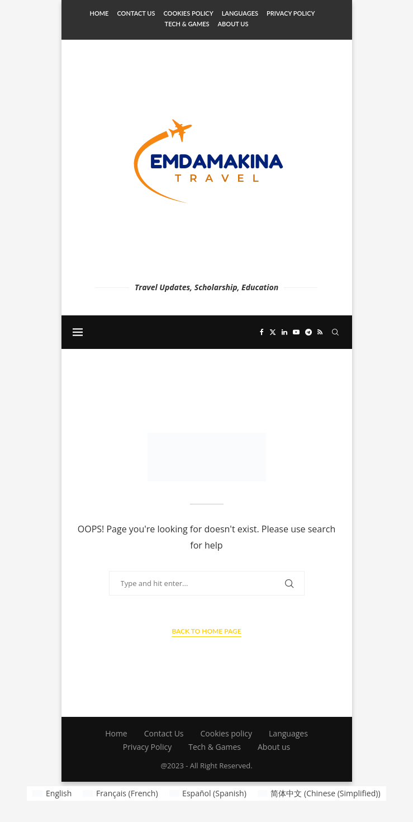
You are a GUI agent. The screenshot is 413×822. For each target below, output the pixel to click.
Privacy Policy (291, 13)
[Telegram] (308, 332)
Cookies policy (188, 13)
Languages (240, 13)
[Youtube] (296, 332)
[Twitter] (272, 332)
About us (233, 23)
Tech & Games (187, 23)
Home (99, 13)
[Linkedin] (284, 332)
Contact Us (136, 13)
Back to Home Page (206, 631)
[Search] (335, 332)
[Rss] (319, 332)
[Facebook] (262, 332)
